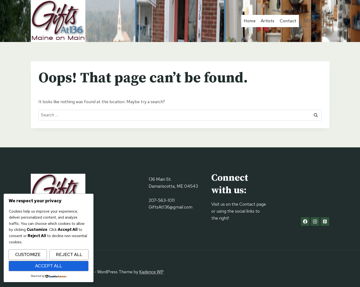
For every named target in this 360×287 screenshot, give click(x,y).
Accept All (48, 266)
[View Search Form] (315, 21)
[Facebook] (305, 221)
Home (250, 21)
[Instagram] (315, 221)
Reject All (69, 254)
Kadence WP (151, 272)
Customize (28, 254)
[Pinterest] (325, 221)
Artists (267, 21)
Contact (288, 21)
